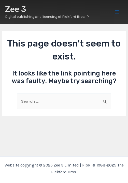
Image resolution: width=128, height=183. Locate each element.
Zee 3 (15, 9)
